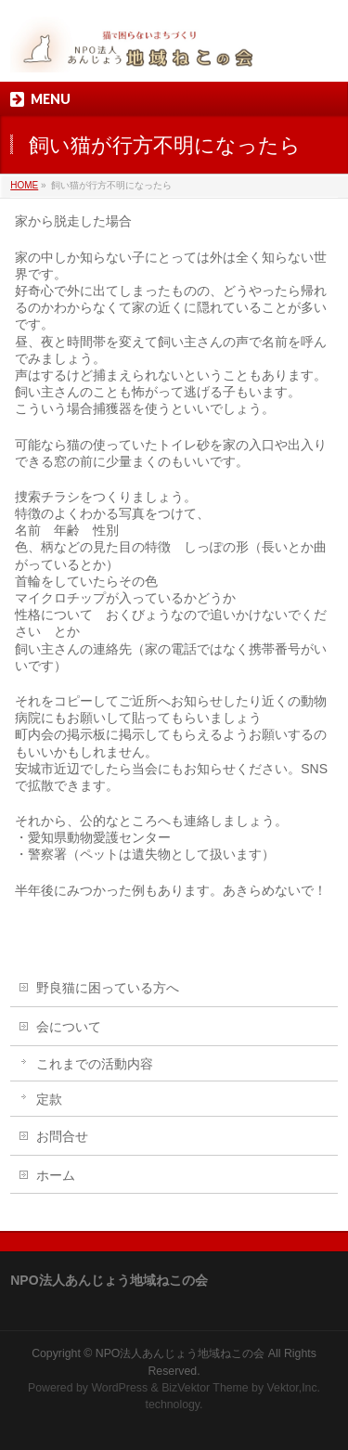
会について (68, 1026)
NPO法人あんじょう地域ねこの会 (180, 1353)
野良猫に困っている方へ (107, 987)
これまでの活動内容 (94, 1063)
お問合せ (62, 1136)
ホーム (55, 1175)
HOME (24, 185)
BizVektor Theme (205, 1387)
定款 (49, 1099)
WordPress (119, 1387)
